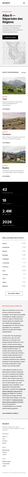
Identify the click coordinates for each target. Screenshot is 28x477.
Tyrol (4, 99)
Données (4, 452)
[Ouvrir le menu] (24, 3)
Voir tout (24, 72)
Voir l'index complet (14, 293)
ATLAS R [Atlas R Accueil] (6, 3)
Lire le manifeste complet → (11, 413)
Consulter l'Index (10, 37)
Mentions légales (6, 461)
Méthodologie (5, 450)
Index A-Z (4, 436)
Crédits (4, 465)
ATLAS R (5, 424)
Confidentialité (5, 463)
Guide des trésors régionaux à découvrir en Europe (13, 391)
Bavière (5, 168)
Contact (4, 454)
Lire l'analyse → (6, 109)
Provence (6, 134)
